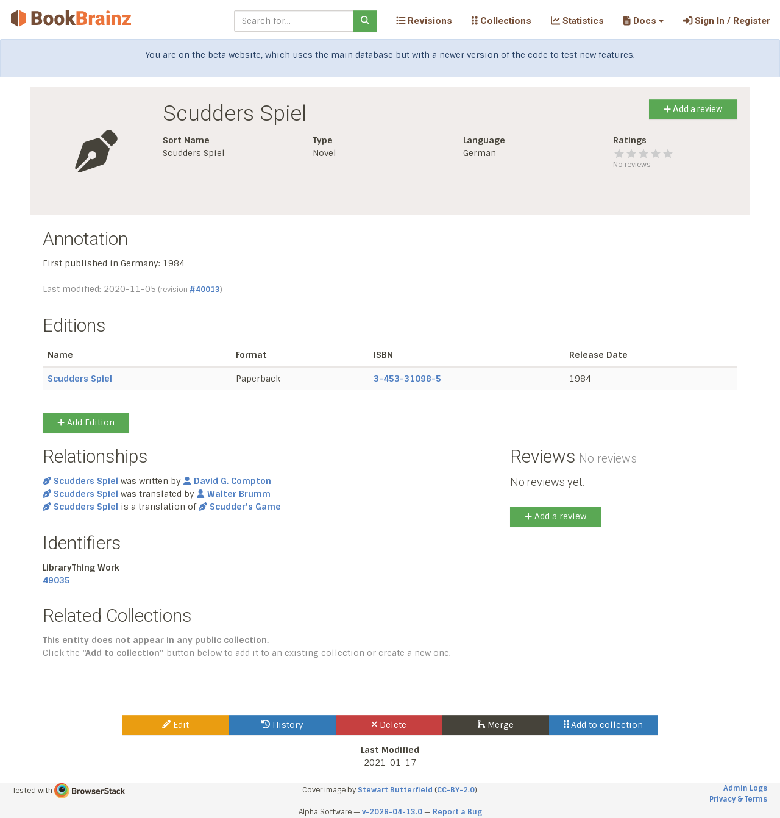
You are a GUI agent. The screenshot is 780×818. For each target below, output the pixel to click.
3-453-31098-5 (407, 378)
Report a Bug (457, 812)
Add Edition (86, 422)
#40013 (205, 289)
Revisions (424, 20)
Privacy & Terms (738, 799)
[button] (643, 21)
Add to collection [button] (604, 724)
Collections (501, 20)
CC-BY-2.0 (456, 790)
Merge (496, 724)
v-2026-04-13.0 (392, 812)
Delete (389, 724)
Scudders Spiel (80, 378)
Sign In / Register (726, 20)
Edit (175, 724)
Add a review (693, 109)
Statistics (577, 20)
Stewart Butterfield (395, 790)
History (282, 724)
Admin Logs (745, 788)
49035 (56, 580)
